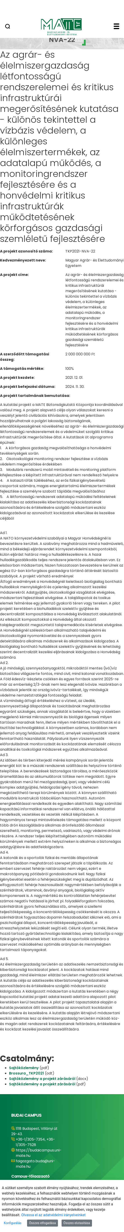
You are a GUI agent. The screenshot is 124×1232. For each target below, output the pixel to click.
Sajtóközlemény (24, 1067)
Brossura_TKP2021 (27, 1073)
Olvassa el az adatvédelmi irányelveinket (53, 1215)
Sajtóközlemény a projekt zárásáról (42, 1078)
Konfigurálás (12, 1223)
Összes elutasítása (77, 1223)
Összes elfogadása (42, 1223)
